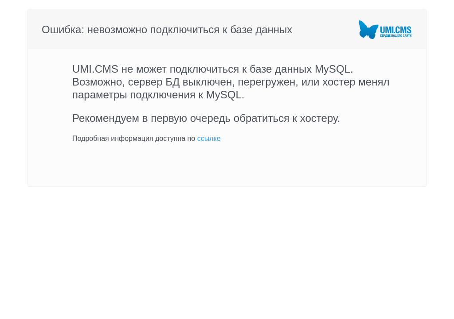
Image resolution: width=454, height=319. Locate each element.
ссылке (209, 138)
